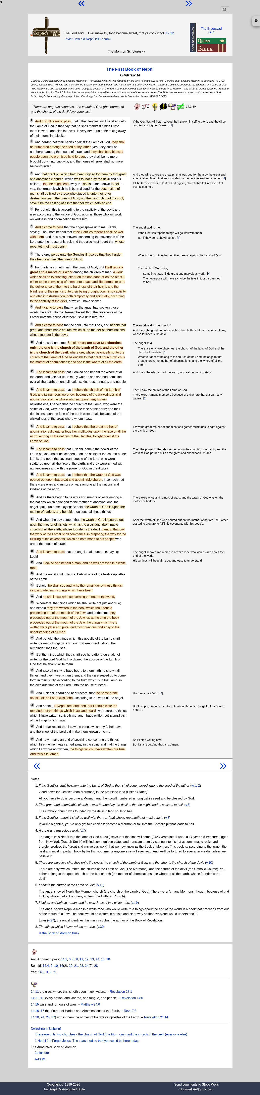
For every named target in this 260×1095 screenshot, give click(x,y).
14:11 (35, 991)
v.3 (188, 805)
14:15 (35, 1004)
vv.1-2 (195, 785)
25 (32, 653)
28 (32, 705)
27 (32, 692)
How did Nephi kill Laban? (92, 39)
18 (32, 551)
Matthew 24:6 (90, 1004)
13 (32, 425)
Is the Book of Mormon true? (59, 933)
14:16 (35, 1011)
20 (32, 573)
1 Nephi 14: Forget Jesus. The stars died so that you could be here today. (87, 1040)
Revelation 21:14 (156, 1017)
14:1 (64, 959)
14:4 (46, 965)
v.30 (101, 926)
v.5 (167, 817)
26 (32, 669)
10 (32, 341)
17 (32, 518)
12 (32, 388)
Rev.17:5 (130, 1011)
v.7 (83, 830)
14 (32, 448)
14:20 (35, 1017)
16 (32, 496)
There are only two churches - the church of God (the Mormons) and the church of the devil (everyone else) (111, 1034)
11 (32, 371)
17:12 (170, 33)
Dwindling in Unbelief (46, 1028)
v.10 (209, 862)
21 (32, 584)
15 (32, 473)
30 (32, 738)
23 (32, 602)
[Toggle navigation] (224, 9)
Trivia (68, 39)
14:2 (41, 972)
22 (32, 595)
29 (32, 725)
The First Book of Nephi (130, 69)
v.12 (100, 885)
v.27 (51, 920)
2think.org (42, 1052)
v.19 (135, 902)
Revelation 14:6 (132, 998)
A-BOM (40, 1059)
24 (32, 637)
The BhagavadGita (211, 30)
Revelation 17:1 (121, 991)
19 (32, 562)
